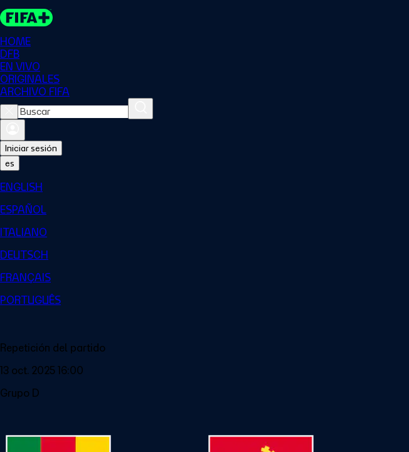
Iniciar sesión (31, 148)
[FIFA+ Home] (26, 17)
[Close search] (9, 111)
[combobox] (73, 111)
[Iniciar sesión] (12, 130)
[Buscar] (140, 108)
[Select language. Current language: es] (9, 163)
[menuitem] (204, 187)
